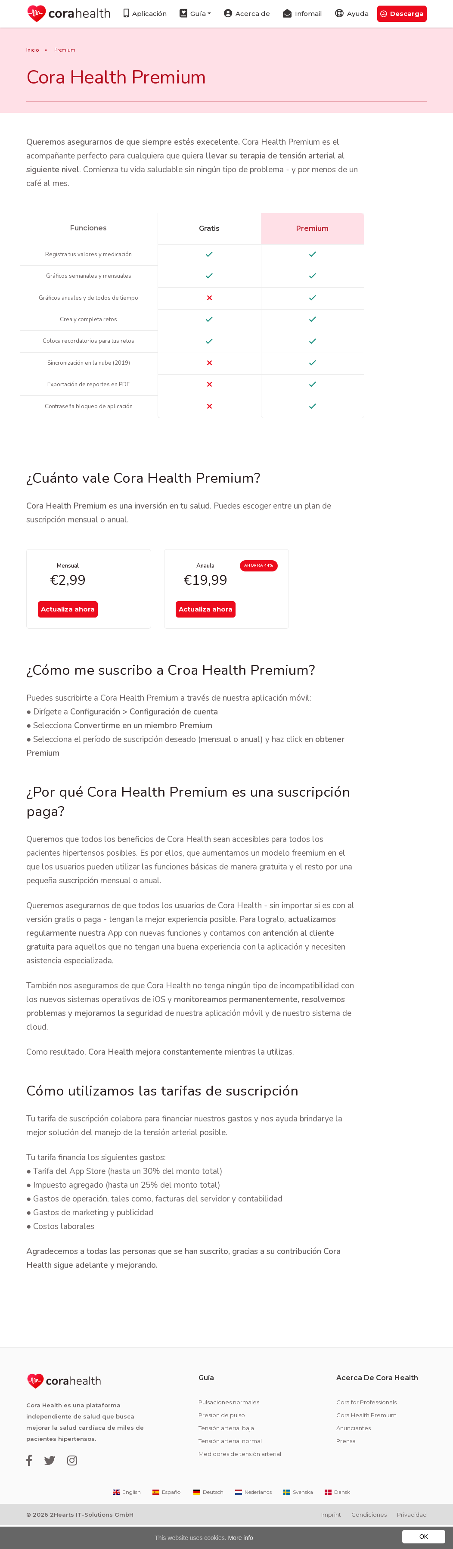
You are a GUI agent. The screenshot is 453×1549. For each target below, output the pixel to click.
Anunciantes (353, 1451)
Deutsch (207, 1515)
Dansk (336, 1515)
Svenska (297, 1515)
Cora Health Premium (366, 1438)
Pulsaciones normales (229, 1425)
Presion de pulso (222, 1438)
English (126, 1515)
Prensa (346, 1465)
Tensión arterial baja (226, 1451)
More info (240, 1537)
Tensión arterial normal (230, 1465)
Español (166, 1515)
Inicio (32, 50)
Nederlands (253, 1515)
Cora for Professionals (366, 1425)
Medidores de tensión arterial (240, 1477)
